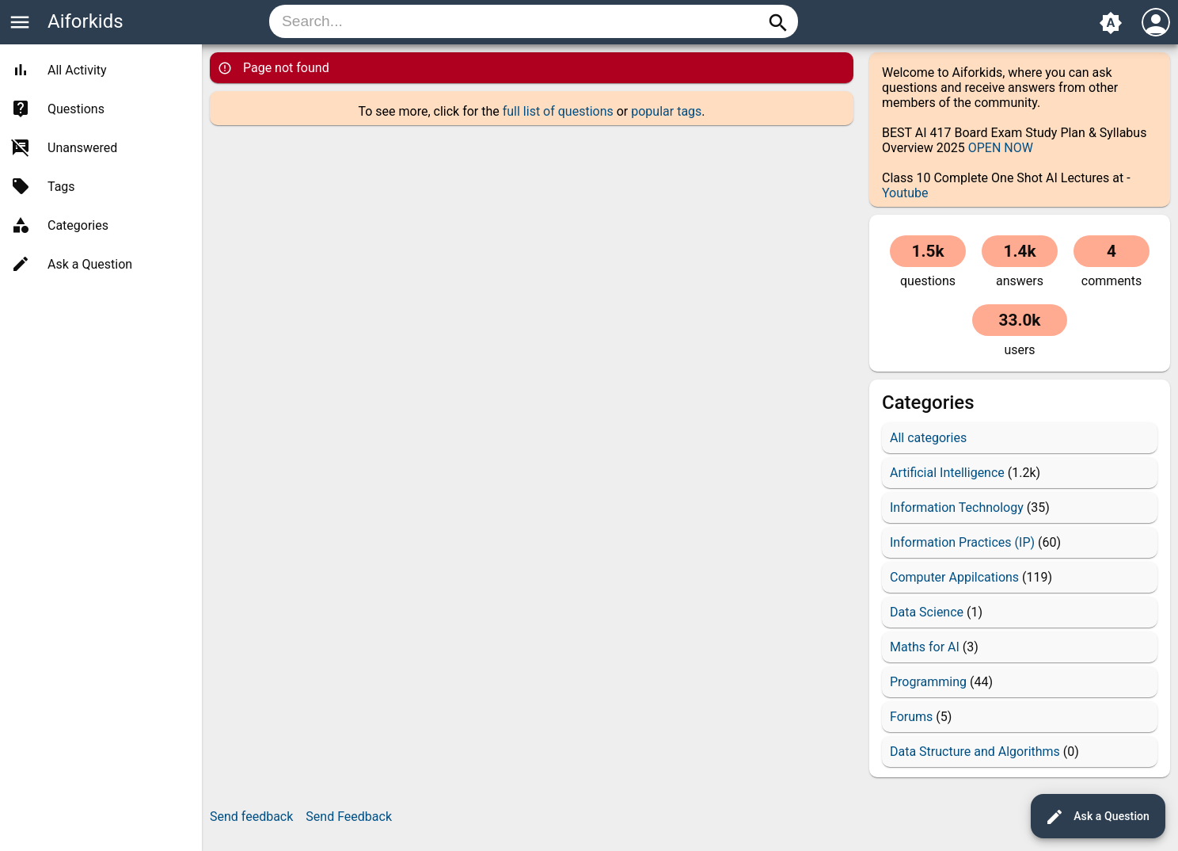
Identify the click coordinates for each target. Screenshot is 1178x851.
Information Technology (957, 507)
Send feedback (251, 816)
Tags (61, 186)
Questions (76, 108)
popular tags (666, 111)
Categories (78, 225)
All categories (928, 437)
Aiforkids (86, 21)
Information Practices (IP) (962, 542)
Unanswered (82, 147)
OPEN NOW (1000, 147)
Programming (928, 681)
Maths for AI (925, 646)
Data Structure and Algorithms (975, 751)
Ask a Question (1097, 816)
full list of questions (558, 111)
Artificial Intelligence (947, 472)
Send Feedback (349, 816)
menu (20, 22)
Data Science (926, 612)
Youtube (905, 192)
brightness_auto (1111, 23)
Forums (911, 716)
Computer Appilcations (954, 577)
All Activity (77, 70)
